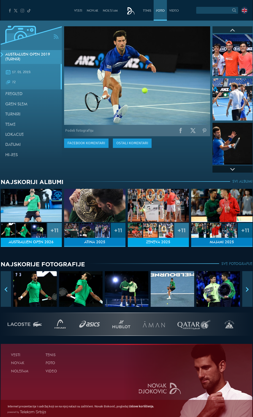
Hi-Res (11, 155)
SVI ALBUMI (242, 182)
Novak (92, 11)
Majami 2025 (222, 242)
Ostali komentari (132, 143)
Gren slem (16, 104)
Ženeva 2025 (158, 242)
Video (174, 11)
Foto (160, 11)
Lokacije (14, 135)
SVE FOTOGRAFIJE (237, 264)
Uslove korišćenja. (141, 406)
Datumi (13, 145)
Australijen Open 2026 (31, 242)
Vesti (78, 11)
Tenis (147, 11)
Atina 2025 (94, 242)
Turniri (12, 114)
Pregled (13, 94)
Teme (10, 125)
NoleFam (110, 11)
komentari (86, 143)
